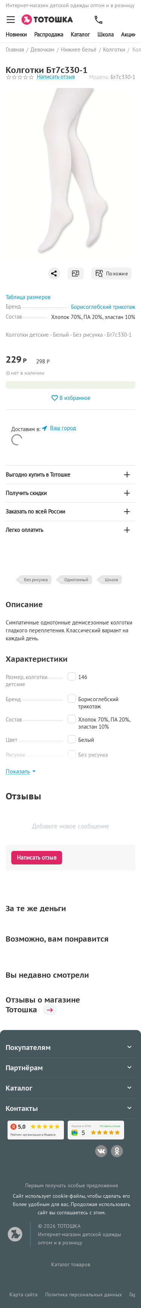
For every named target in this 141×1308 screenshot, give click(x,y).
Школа (105, 34)
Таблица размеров (28, 297)
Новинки (16, 34)
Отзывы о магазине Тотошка (43, 1005)
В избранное (71, 398)
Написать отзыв (56, 77)
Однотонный (76, 579)
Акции (128, 34)
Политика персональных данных (83, 1294)
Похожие (111, 273)
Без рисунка (36, 579)
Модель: (99, 77)
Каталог (80, 34)
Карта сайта (23, 1294)
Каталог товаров (70, 1264)
